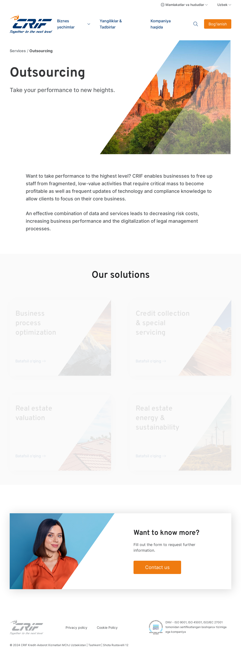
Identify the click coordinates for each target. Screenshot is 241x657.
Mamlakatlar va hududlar (184, 5)
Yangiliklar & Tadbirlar (111, 24)
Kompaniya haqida (161, 24)
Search (196, 24)
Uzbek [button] (222, 5)
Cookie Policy (107, 627)
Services (18, 50)
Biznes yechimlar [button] (66, 24)
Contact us (157, 567)
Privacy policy (76, 627)
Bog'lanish (218, 24)
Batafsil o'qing (28, 361)
